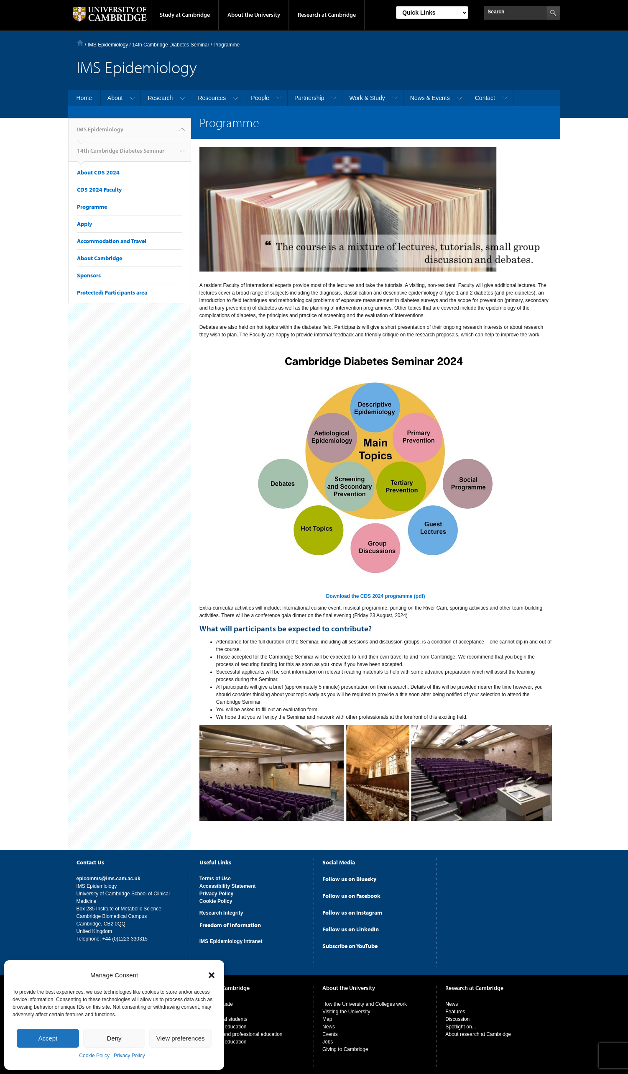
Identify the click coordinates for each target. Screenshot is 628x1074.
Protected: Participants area (112, 292)
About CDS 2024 (98, 172)
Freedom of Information (230, 923)
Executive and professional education (241, 1032)
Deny (114, 1038)
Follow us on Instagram (352, 910)
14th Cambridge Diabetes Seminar (120, 154)
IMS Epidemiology (108, 45)
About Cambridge (99, 258)
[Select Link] (432, 12)
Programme (92, 206)
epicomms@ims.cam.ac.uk (108, 876)
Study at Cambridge (185, 14)
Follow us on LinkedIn (350, 927)
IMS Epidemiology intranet (231, 939)
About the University (253, 14)
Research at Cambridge (327, 14)
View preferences (180, 1038)
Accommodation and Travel (111, 241)
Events (330, 1032)
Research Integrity (221, 911)
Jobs (327, 1040)
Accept (47, 1038)
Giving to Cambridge (345, 1047)
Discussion (457, 1017)
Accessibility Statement (227, 884)
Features (455, 1009)
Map (327, 1017)
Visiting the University (346, 1009)
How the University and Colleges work (364, 1002)
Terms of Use (215, 876)
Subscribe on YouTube (350, 944)
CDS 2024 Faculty (99, 189)
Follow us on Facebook (351, 893)
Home (80, 42)
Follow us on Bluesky (349, 877)
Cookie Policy (94, 1056)
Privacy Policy (129, 1056)
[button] (211, 975)
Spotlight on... (460, 1025)
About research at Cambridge (478, 1032)
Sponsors (89, 275)
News (328, 1025)
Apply (84, 224)
